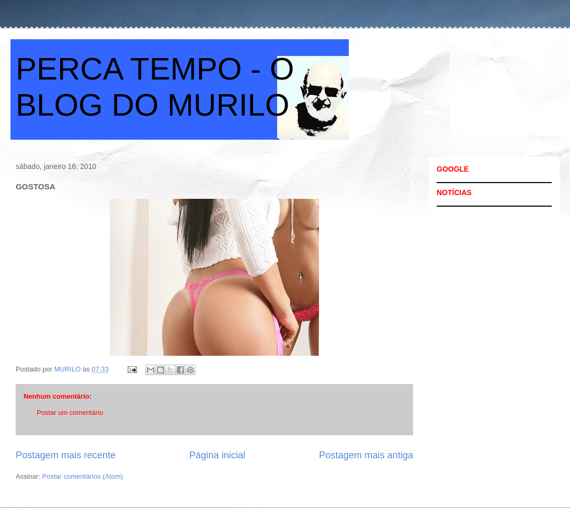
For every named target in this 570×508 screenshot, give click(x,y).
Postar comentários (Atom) (82, 476)
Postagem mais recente (66, 455)
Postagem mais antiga (366, 455)
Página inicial (217, 455)
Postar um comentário (70, 412)
